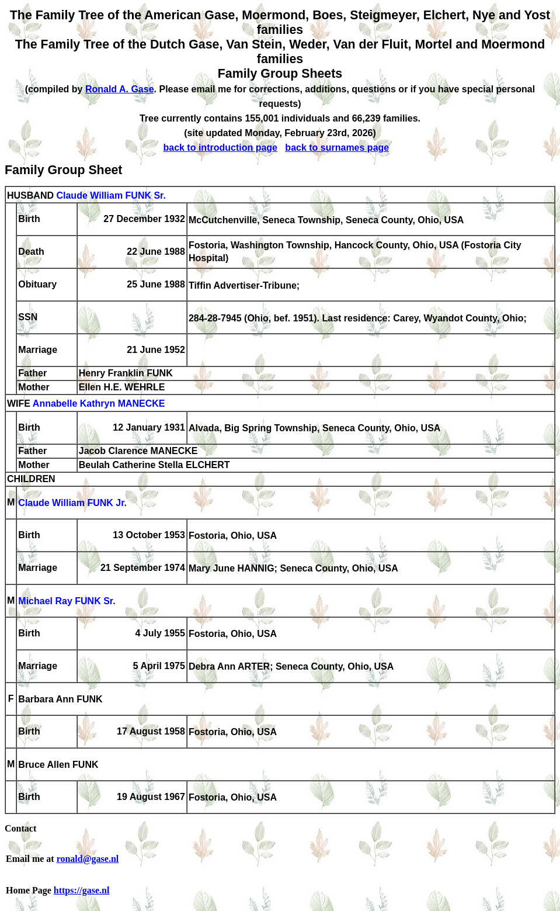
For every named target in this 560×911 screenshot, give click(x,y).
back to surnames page (337, 148)
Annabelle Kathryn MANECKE (99, 404)
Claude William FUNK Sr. (110, 195)
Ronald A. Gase (119, 89)
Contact (20, 828)
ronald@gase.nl (88, 859)
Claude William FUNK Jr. (72, 503)
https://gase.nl (82, 890)
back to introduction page (220, 148)
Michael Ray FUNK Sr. (66, 602)
